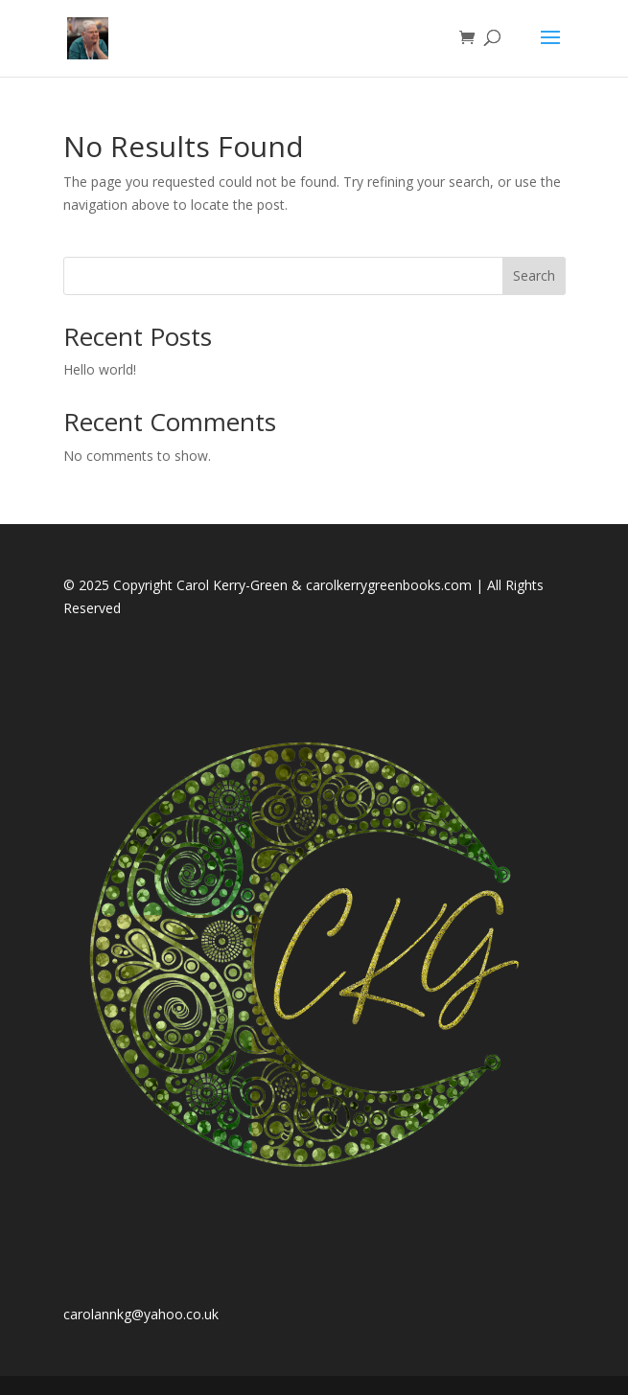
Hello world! (99, 369)
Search (534, 275)
